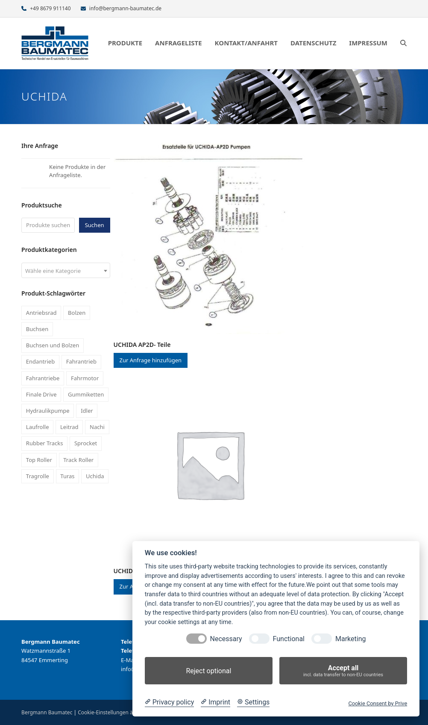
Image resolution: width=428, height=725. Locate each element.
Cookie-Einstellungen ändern (112, 712)
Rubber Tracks (44, 443)
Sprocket (85, 443)
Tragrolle (37, 476)
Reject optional (208, 671)
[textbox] (65, 270)
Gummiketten (86, 394)
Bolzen (76, 313)
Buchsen (37, 329)
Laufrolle (37, 427)
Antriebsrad (41, 313)
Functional (289, 639)
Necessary (226, 639)
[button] (403, 43)
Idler (87, 410)
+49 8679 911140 (50, 8)
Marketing (350, 639)
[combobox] (65, 270)
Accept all (343, 671)
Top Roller (39, 460)
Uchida (95, 476)
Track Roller (78, 460)
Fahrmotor (85, 378)
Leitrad (69, 427)
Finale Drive (41, 394)
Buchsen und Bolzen (52, 345)
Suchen (94, 225)
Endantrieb (40, 361)
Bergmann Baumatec (46, 712)
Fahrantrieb (81, 361)
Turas (67, 476)
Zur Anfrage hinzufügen (151, 360)
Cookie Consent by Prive (377, 703)
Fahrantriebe (43, 378)
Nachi (97, 427)
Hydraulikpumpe (48, 410)
